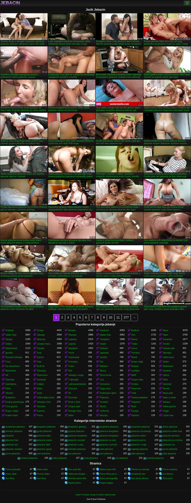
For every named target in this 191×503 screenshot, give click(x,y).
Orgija (166, 411)
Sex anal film (74, 469)
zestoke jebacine (155, 458)
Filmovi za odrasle (140, 469)
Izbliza (166, 375)
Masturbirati (11, 348)
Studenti (167, 370)
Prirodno (135, 352)
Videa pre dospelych (78, 474)
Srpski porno (74, 483)
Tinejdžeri (104, 339)
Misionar (41, 339)
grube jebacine (44, 431)
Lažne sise (168, 415)
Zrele (39, 393)
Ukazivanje (73, 357)
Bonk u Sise (74, 402)
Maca (165, 330)
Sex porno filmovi (139, 478)
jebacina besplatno (109, 431)
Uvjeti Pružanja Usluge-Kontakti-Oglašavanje (95, 494)
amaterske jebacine (15, 426)
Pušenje (9, 330)
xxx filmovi (168, 474)
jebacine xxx (169, 444)
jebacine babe (44, 435)
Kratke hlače (11, 415)
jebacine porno (138, 440)
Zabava (166, 402)
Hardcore (104, 330)
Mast (133, 406)
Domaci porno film (77, 478)
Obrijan (9, 339)
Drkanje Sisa (74, 411)
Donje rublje (137, 361)
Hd (6, 375)
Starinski (167, 384)
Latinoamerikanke (77, 384)
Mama (134, 339)
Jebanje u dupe (76, 375)
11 (118, 317)
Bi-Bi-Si (40, 366)
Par (101, 361)
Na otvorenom (12, 366)
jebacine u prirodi (108, 444)
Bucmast (72, 397)
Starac (103, 406)
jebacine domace (171, 435)
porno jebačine (170, 449)
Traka (71, 366)
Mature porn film (108, 469)
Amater (166, 344)
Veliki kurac (168, 357)
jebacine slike (43, 444)
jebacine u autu (75, 444)
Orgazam (135, 402)
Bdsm (40, 388)
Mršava (135, 366)
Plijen (165, 335)
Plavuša (72, 335)
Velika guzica (169, 406)
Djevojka (167, 352)
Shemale (9, 379)
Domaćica (105, 384)
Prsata (40, 330)
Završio (103, 357)
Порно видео (106, 483)
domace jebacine (13, 431)
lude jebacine (106, 449)
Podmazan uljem (108, 393)
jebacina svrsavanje (141, 431)
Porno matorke (170, 469)
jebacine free (11, 440)
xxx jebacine (121, 458)
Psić (133, 335)
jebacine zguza (44, 449)
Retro (8, 388)
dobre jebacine (170, 426)
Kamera (41, 411)
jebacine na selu (108, 440)
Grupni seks (137, 379)
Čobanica (167, 339)
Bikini (71, 415)
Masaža (104, 415)
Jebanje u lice (44, 402)
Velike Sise (10, 335)
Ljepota (72, 344)
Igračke (9, 352)
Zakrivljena (10, 384)
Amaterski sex (138, 474)
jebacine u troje (138, 444)
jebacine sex (11, 444)
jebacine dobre (138, 435)
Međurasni (168, 366)
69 (69, 393)
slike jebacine (169, 453)
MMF (133, 375)
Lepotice (72, 339)
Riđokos (104, 366)
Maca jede (168, 393)
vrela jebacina (91, 458)
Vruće (71, 352)
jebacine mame (44, 440)
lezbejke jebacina (76, 449)
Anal (39, 352)
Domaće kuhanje (13, 357)
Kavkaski (41, 379)
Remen (166, 388)
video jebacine (60, 458)
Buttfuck (135, 330)
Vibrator (9, 393)
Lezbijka (135, 370)
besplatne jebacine (46, 426)
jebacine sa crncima (172, 440)
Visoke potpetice (139, 397)
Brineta (71, 330)
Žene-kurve (105, 375)
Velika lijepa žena (45, 397)
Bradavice (10, 397)
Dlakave (104, 348)
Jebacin (10, 3)
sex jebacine (74, 453)
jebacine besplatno (109, 435)
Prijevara (104, 397)
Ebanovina (42, 375)
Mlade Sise (105, 335)
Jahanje (41, 335)
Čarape (40, 348)
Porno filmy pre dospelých (110, 474)
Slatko (166, 361)
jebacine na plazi (76, 440)
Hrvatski (104, 402)
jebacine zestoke (13, 449)
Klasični (135, 415)
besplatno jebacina (109, 426)
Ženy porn (168, 478)
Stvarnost (136, 388)
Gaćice (40, 357)
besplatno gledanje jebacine (78, 426)
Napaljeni (73, 348)
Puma (40, 415)
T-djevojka (73, 379)
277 (126, 317)
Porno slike (10, 474)
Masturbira (10, 370)
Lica (102, 379)
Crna (7, 361)
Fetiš (133, 393)
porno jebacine (12, 453)
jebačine (9, 435)
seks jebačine (44, 453)
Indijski (40, 384)
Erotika (134, 384)
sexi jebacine (106, 453)
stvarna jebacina (29, 458)
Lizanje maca (43, 344)
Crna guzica (11, 406)
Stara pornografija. (109, 478)
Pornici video (43, 474)
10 (110, 317)
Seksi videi (42, 469)
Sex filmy (10, 478)
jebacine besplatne (77, 435)
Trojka (134, 344)
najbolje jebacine (139, 449)
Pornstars (73, 361)
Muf (70, 370)
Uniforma (104, 411)
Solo (39, 361)
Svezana (72, 388)
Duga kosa (105, 388)
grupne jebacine (76, 431)
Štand (134, 357)
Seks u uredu (169, 397)
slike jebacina (138, 453)
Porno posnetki (12, 469)
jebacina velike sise (172, 431)
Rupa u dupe (11, 411)
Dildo (165, 379)
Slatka (8, 344)
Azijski (103, 344)
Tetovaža (41, 370)
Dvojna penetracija (14, 402)
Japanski (104, 352)
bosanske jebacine (140, 426)
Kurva (134, 348)
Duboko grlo (169, 348)
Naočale (41, 406)
